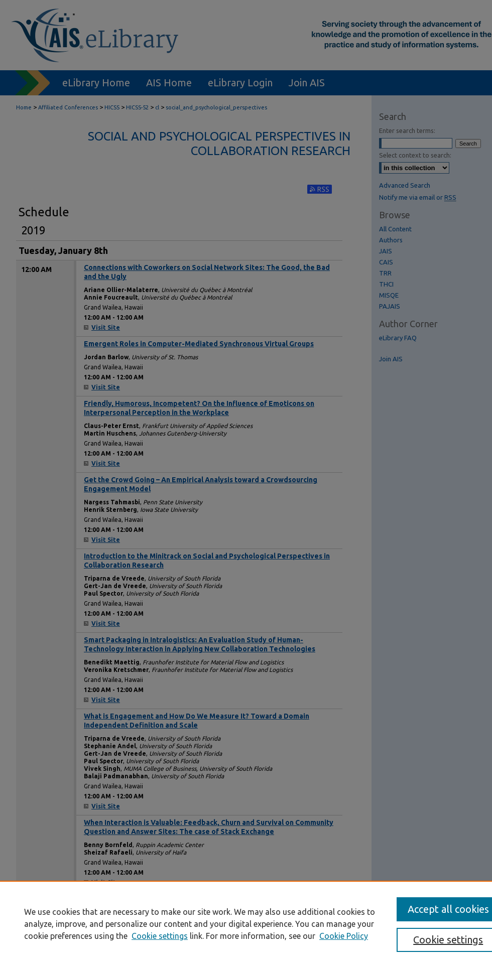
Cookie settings (160, 935)
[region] (246, 923)
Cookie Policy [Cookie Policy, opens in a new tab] (343, 935)
